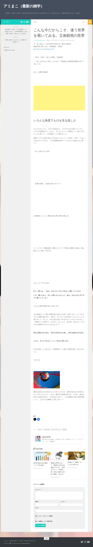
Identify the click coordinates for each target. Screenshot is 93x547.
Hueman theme (26, 543)
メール (63, 501)
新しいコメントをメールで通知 (43, 516)
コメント (38, 489)
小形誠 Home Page (9, 50)
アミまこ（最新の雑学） (24, 6)
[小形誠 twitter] (21, 22)
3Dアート (40, 429)
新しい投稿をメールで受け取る (43, 521)
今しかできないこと (56, 429)
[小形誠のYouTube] (27, 22)
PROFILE (6, 47)
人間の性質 (46, 429)
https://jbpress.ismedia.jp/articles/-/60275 (43, 49)
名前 (37, 501)
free (35, 22)
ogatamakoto (40, 40)
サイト (37, 507)
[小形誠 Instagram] (24, 22)
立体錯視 (64, 429)
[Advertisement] (59, 98)
